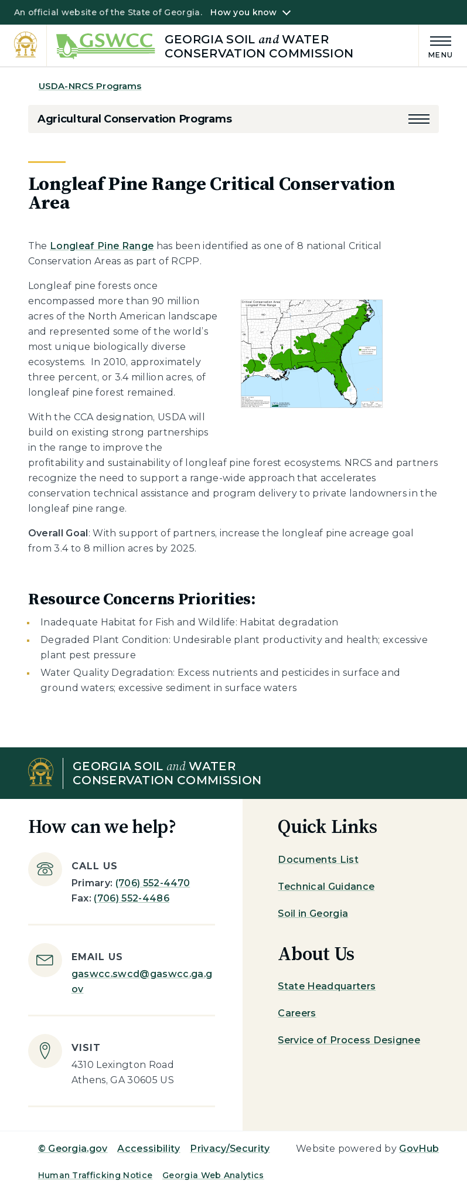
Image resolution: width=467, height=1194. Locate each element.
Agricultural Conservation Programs (134, 119)
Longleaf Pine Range (102, 245)
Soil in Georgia (313, 913)
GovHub (419, 1148)
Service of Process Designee (349, 1040)
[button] (418, 119)
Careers (297, 1013)
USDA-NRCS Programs (90, 85)
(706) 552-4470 (152, 883)
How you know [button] (243, 12)
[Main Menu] (436, 45)
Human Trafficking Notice (95, 1175)
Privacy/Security (230, 1148)
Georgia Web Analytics (213, 1175)
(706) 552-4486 (131, 898)
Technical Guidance (326, 886)
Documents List (318, 859)
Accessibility (148, 1148)
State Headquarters (327, 986)
